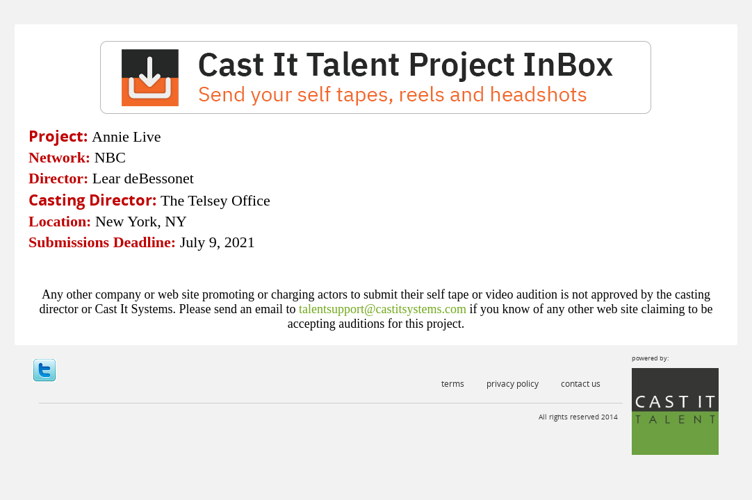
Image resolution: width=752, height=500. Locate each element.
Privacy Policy (513, 384)
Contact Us (580, 384)
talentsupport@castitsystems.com (382, 309)
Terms (452, 384)
